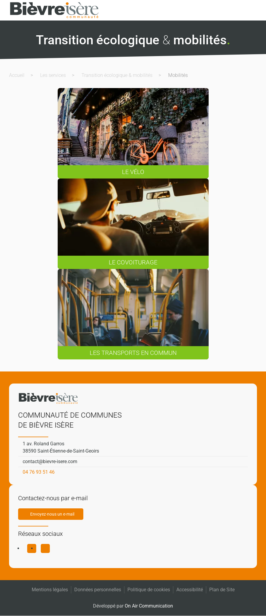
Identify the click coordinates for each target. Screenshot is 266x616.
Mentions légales (50, 589)
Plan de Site (222, 589)
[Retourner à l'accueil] (54, 10)
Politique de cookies (148, 589)
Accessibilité (189, 589)
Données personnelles (97, 589)
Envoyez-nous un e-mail (52, 514)
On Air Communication (149, 606)
